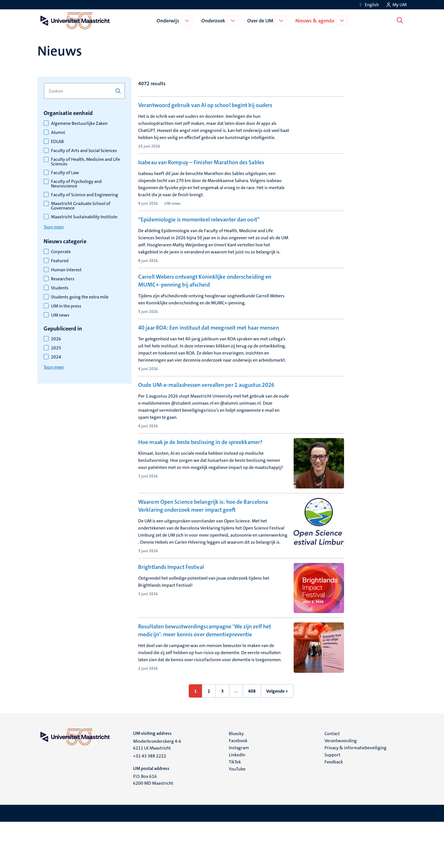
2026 (56, 339)
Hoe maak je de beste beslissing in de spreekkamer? (200, 463)
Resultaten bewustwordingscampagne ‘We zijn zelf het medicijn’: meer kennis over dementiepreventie (204, 651)
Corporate (61, 251)
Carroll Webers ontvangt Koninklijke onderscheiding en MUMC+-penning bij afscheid (204, 288)
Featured (60, 261)
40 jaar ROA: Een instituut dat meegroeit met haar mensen (208, 343)
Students (60, 288)
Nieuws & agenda (315, 20)
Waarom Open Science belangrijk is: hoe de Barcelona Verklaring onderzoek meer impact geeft (203, 526)
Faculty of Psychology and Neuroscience (76, 183)
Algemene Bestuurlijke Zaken (79, 123)
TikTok (235, 783)
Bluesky (236, 754)
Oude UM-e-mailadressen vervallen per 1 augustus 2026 (206, 403)
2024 (56, 357)
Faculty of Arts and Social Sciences (84, 150)
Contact (332, 754)
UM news (60, 315)
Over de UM (261, 20)
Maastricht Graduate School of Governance (80, 205)
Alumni (58, 132)
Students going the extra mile (79, 297)
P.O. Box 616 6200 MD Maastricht (153, 800)
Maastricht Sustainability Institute (84, 217)
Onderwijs (169, 20)
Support (332, 776)
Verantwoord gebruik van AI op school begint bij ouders (205, 105)
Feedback (334, 783)
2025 (56, 348)
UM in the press (66, 306)
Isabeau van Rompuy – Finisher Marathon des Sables (201, 164)
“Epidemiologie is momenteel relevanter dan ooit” (199, 224)
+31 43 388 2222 (149, 777)
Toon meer (54, 227)
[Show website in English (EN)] (368, 4)
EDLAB (57, 141)
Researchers (62, 279)
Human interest (66, 270)
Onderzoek (214, 20)
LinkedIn (237, 776)
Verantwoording (341, 762)
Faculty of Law (65, 172)
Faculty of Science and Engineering (84, 195)
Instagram (239, 769)
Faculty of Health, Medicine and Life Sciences (85, 161)
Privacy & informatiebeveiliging (356, 769)
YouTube (237, 790)
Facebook (238, 762)
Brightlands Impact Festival (171, 588)
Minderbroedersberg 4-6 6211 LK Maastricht (157, 765)
